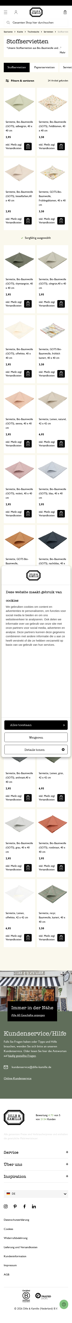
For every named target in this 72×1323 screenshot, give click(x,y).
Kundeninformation (15, 1256)
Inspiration (15, 1176)
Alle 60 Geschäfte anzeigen (28, 1015)
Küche (20, 32)
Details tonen (45, 750)
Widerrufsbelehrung (15, 1238)
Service (11, 1152)
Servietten (48, 32)
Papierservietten (44, 67)
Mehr (62, 52)
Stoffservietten (17, 67)
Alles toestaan (37, 725)
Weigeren (36, 737)
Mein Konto (16, 12)
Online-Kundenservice (17, 1078)
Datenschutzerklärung (16, 1219)
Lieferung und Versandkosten (21, 1247)
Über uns (13, 1164)
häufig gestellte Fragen (22, 1055)
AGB (6, 1274)
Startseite (8, 32)
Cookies (8, 1229)
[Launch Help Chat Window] (64, 1304)
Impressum (10, 1265)
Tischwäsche (33, 32)
